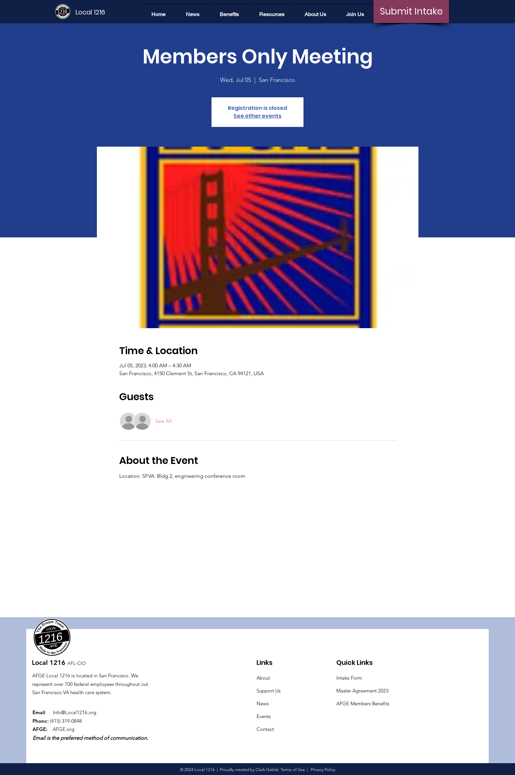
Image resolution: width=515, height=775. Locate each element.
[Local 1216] (98, 12)
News (263, 703)
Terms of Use (292, 769)
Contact (265, 729)
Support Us (268, 691)
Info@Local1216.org (74, 712)
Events (264, 716)
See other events (257, 116)
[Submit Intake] (411, 11)
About (263, 678)
